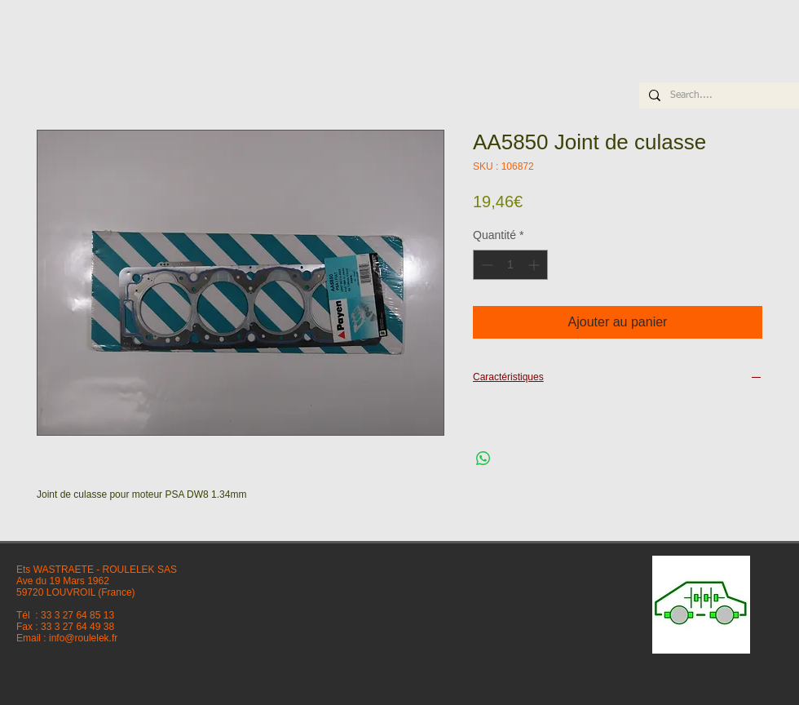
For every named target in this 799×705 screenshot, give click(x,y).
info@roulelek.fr (83, 638)
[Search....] (717, 95)
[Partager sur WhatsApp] (483, 458)
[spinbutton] (510, 265)
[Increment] (535, 265)
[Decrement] (485, 265)
